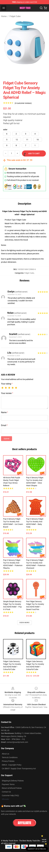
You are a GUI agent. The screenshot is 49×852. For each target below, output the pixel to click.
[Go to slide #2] (21, 72)
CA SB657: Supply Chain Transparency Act (19, 768)
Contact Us (6, 792)
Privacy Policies (8, 761)
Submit (6, 439)
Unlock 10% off (44, 840)
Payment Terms (8, 784)
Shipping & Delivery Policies (13, 781)
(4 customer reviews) (23, 103)
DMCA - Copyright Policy (11, 765)
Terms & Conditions (10, 757)
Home (4, 16)
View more (24, 623)
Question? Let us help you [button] (37, 849)
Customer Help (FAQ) (10, 795)
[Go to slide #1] (7, 72)
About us (5, 754)
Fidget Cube (15, 16)
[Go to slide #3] (34, 72)
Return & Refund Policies (12, 788)
